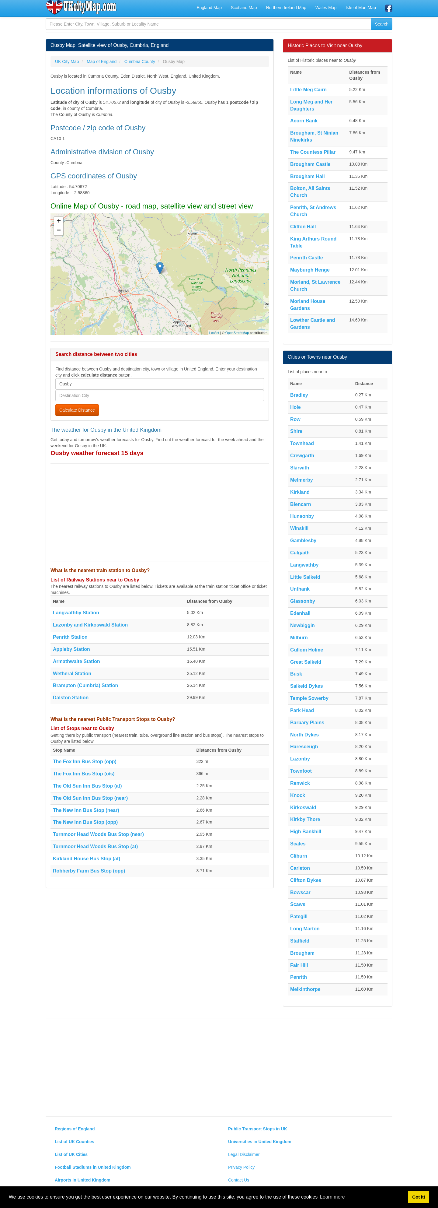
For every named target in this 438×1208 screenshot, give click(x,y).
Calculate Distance (77, 410)
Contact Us (238, 1180)
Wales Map (326, 7)
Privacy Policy (241, 1167)
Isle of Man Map (361, 7)
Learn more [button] (332, 1196)
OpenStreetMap (237, 333)
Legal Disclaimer (243, 1154)
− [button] (59, 230)
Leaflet (214, 333)
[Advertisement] (159, 512)
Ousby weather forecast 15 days (97, 453)
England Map (209, 7)
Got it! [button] (418, 1197)
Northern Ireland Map (286, 7)
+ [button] (59, 221)
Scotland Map (244, 7)
